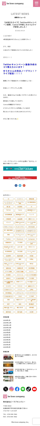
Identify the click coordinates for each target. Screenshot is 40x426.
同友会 (31, 263)
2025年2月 (6, 347)
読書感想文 (8, 242)
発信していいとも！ (8, 264)
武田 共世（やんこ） (8, 308)
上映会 (31, 289)
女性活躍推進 (8, 214)
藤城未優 (31, 199)
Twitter (8, 239)
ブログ (20, 296)
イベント (20, 289)
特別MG (8, 278)
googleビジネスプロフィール (31, 230)
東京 (20, 304)
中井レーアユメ (8, 227)
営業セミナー (31, 286)
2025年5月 (6, 340)
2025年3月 (6, 345)
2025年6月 (6, 337)
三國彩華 (8, 219)
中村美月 (20, 206)
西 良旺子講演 (8, 230)
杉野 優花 (31, 307)
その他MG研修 (20, 278)
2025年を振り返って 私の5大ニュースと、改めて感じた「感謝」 (26, 370)
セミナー (31, 271)
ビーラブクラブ (31, 293)
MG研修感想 (8, 251)
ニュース (31, 214)
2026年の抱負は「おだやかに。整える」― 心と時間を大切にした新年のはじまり (26, 362)
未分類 (31, 312)
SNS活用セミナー (31, 282)
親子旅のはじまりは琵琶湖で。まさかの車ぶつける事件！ (26, 355)
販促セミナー (19, 299)
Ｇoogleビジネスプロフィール (20, 230)
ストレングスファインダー (8, 259)
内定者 (31, 256)
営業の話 (8, 268)
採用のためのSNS (20, 223)
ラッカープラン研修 (20, 202)
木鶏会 (31, 259)
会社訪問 (20, 219)
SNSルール (31, 247)
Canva (20, 210)
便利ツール (31, 219)
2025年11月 (7, 325)
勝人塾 (8, 206)
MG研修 (8, 275)
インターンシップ (20, 235)
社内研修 (8, 256)
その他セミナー (8, 289)
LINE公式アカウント (20, 264)
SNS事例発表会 (31, 202)
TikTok (8, 210)
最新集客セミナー (31, 210)
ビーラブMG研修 (31, 275)
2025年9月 (6, 330)
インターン (20, 199)
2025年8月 (6, 332)
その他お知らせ (8, 296)
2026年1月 (6, 320)
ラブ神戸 (31, 296)
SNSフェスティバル (31, 235)
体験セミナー (19, 281)
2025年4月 (6, 342)
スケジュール (20, 293)
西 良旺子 (31, 304)
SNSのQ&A (31, 227)
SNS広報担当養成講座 (8, 282)
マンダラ (8, 286)
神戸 (8, 304)
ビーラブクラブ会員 (31, 243)
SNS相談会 (8, 293)
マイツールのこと (31, 252)
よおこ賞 (20, 247)
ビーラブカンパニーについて (8, 202)
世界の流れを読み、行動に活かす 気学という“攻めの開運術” (26, 377)
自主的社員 (20, 256)
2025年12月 (7, 323)
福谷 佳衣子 (20, 307)
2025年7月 (6, 335)
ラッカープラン (20, 227)
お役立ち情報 (19, 271)
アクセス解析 (8, 271)
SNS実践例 (31, 268)
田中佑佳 (8, 312)
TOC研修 (20, 242)
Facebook (20, 239)
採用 (8, 299)
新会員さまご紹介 (8, 247)
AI (8, 199)
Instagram (31, 239)
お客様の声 (20, 268)
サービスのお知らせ (31, 223)
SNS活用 (19, 251)
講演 (20, 259)
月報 (8, 234)
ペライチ (8, 222)
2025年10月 (7, 328)
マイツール (20, 275)
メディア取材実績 (32, 300)
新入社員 (20, 312)
